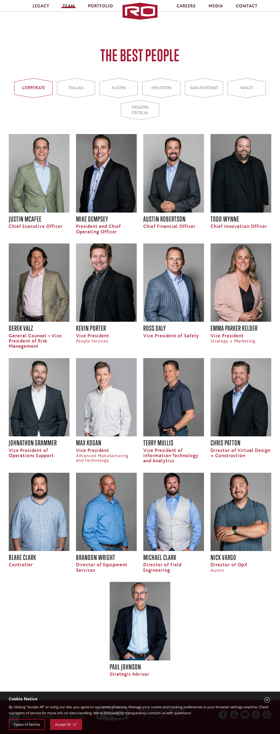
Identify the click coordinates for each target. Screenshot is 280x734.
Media (216, 10)
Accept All (66, 724)
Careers (186, 10)
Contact (247, 10)
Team (69, 10)
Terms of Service (27, 724)
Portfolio (100, 10)
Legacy (41, 10)
